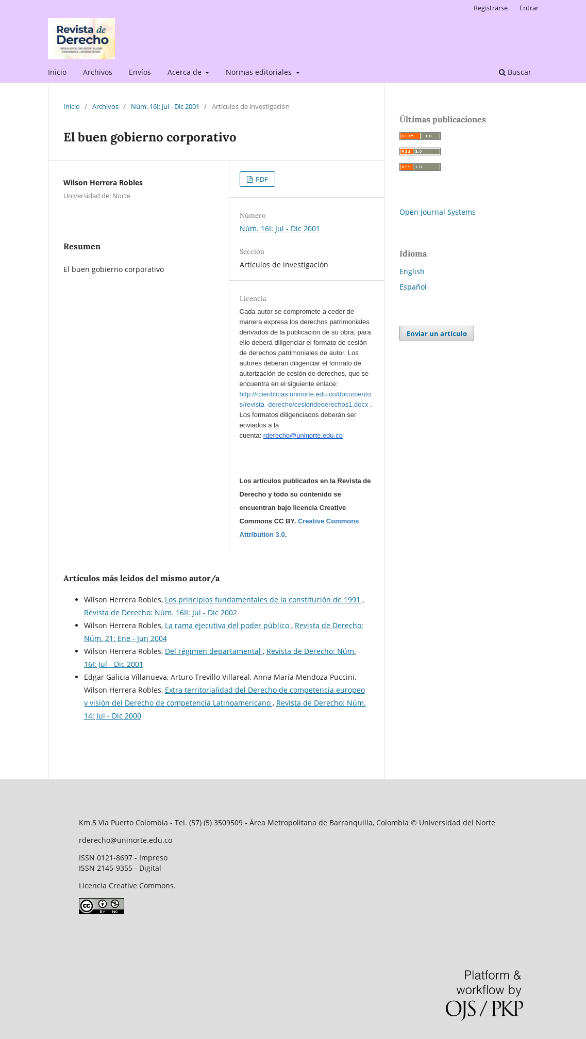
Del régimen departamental (214, 651)
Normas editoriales (260, 72)
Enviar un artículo (437, 333)
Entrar (529, 7)
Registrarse (491, 7)
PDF (261, 179)
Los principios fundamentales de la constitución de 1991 (263, 599)
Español (413, 287)
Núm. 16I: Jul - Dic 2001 (165, 106)
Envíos (140, 72)
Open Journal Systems (437, 212)
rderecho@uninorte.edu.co (303, 435)
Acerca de (186, 72)
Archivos (97, 72)
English (412, 271)
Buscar (515, 72)
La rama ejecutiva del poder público (228, 625)
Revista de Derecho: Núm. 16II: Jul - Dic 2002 (160, 612)
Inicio (57, 72)
